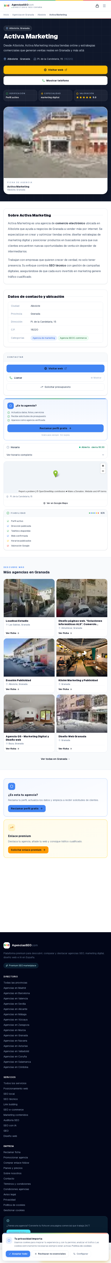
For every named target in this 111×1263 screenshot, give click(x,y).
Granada (25, 59)
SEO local (9, 1093)
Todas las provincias (17, 982)
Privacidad (10, 1199)
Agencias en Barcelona (17, 993)
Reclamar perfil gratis (56, 428)
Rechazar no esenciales (50, 1253)
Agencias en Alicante (15, 1009)
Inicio (6, 14)
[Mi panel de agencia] (97, 6)
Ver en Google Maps (55, 503)
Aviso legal (10, 1194)
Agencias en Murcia (15, 1030)
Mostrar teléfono (55, 80)
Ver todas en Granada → (55, 759)
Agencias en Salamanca (17, 1061)
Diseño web (10, 1136)
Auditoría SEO (11, 1120)
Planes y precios (13, 1168)
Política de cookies (14, 1205)
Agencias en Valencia (16, 998)
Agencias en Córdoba (16, 1067)
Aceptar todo (18, 1253)
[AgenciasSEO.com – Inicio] (23, 6)
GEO (6, 1130)
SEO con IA (10, 1125)
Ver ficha (12, 633)
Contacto (9, 1178)
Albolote (42, 14)
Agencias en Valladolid (16, 1051)
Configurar (80, 1253)
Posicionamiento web (16, 1088)
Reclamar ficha (12, 1152)
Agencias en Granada (23, 14)
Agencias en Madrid (15, 988)
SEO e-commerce (14, 1109)
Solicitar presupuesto (55, 387)
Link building (10, 1104)
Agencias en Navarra (15, 1040)
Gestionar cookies (14, 1210)
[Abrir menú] (104, 6)
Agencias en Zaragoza (16, 1024)
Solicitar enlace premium (28, 849)
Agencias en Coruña (15, 1056)
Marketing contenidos (16, 1114)
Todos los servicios (16, 1083)
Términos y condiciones (17, 1183)
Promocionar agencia (16, 1157)
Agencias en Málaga (15, 1014)
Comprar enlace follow (16, 1162)
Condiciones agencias (16, 1189)
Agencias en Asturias (16, 1046)
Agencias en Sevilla (15, 1003)
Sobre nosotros (12, 1173)
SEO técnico (11, 1099)
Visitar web (55, 69)
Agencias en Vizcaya (15, 1019)
